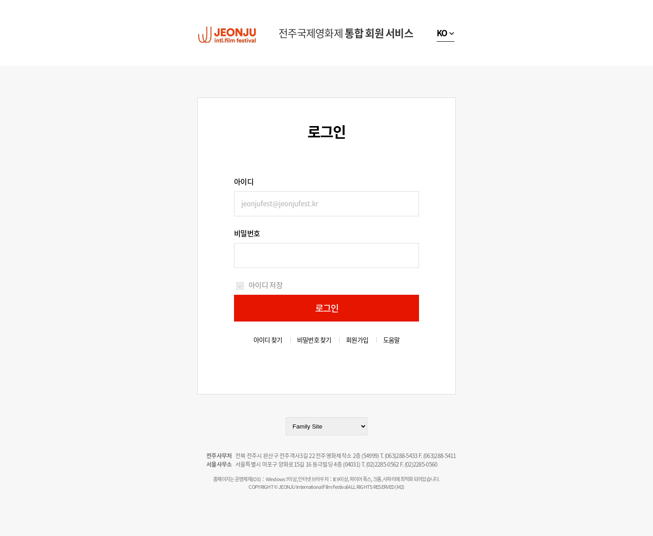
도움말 (391, 339)
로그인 (327, 308)
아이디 (243, 181)
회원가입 (357, 339)
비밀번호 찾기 (314, 339)
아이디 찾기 (268, 339)
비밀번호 (247, 233)
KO (442, 33)
